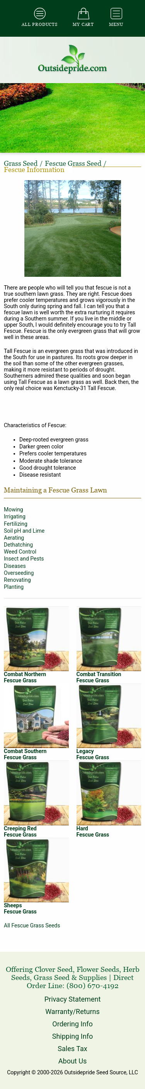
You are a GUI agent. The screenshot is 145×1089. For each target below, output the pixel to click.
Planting (14, 587)
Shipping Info (72, 1036)
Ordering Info (72, 1024)
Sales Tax (72, 1049)
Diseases (15, 566)
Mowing (13, 509)
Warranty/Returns (72, 1011)
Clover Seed (54, 969)
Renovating (17, 580)
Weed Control (20, 552)
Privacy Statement (72, 999)
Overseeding (19, 573)
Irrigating (15, 516)
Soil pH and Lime (24, 531)
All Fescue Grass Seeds (32, 925)
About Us (72, 1061)
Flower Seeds (98, 969)
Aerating (14, 538)
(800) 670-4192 (93, 986)
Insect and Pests (24, 559)
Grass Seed (52, 977)
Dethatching (18, 545)
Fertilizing (15, 524)
